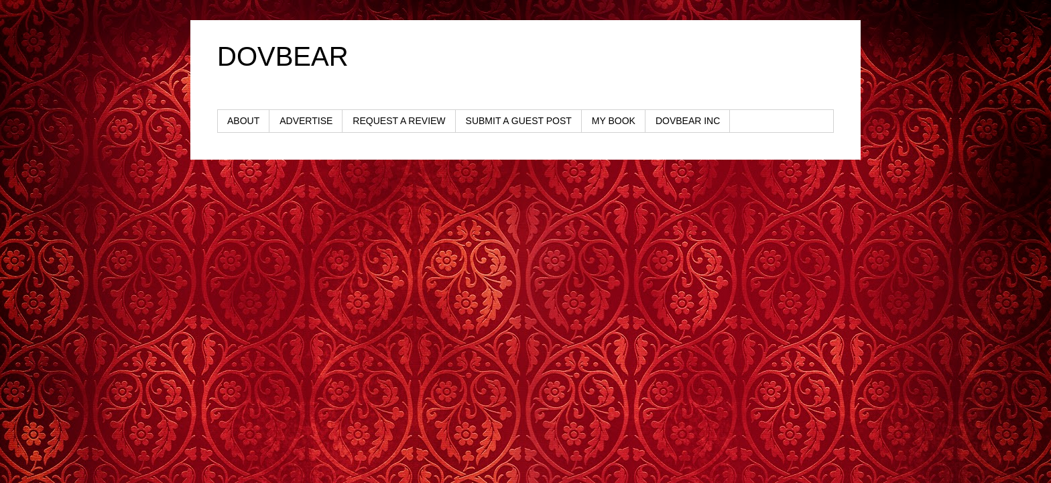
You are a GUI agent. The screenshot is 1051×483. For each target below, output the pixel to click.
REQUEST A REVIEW (399, 120)
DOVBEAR (283, 56)
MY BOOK (613, 120)
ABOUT (243, 120)
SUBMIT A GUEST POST (519, 120)
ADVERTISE (306, 120)
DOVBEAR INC (688, 120)
